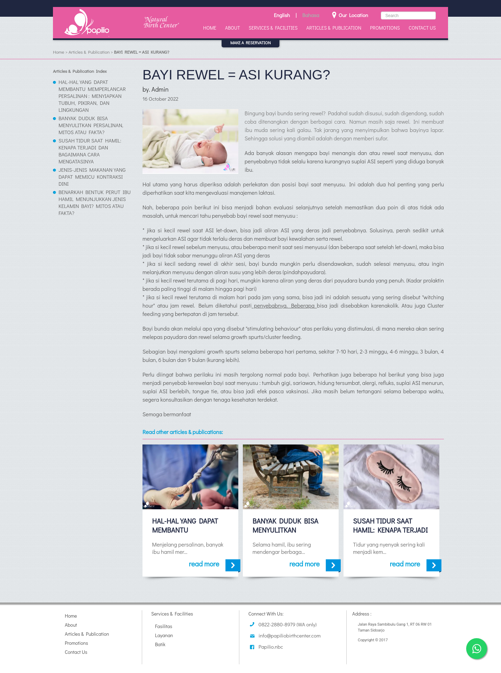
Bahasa (310, 14)
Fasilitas (163, 626)
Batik (160, 644)
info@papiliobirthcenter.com (290, 635)
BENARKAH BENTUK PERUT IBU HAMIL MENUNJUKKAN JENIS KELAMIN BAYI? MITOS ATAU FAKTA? (95, 202)
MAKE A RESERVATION (250, 42)
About (232, 27)
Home (209, 27)
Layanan (164, 635)
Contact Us (422, 27)
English (282, 14)
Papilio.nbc (271, 646)
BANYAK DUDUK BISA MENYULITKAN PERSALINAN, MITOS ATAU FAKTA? (91, 125)
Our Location (350, 14)
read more (214, 563)
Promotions (385, 27)
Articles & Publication (333, 27)
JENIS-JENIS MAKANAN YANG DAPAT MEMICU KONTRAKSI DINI (92, 176)
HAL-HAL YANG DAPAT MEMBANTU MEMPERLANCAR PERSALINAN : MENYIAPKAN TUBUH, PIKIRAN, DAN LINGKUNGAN (92, 95)
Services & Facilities (273, 27)
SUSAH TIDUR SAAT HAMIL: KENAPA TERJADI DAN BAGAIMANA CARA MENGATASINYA (90, 151)
